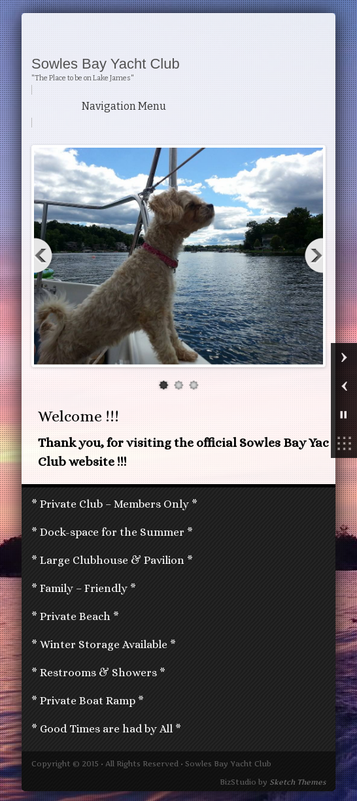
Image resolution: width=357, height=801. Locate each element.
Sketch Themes (297, 782)
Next (312, 255)
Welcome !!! (78, 416)
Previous (45, 255)
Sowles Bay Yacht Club (105, 64)
